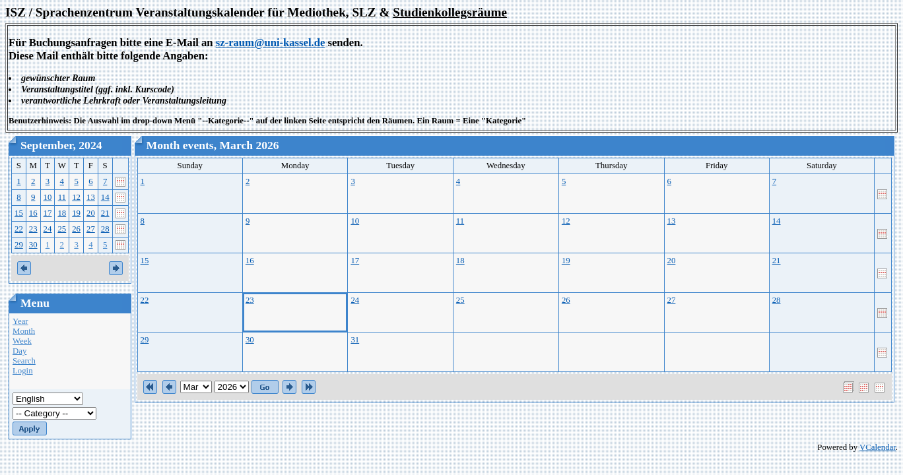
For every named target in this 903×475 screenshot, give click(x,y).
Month (24, 331)
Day (19, 351)
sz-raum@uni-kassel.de (270, 42)
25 (61, 229)
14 (105, 197)
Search (24, 360)
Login (23, 370)
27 (90, 229)
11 (62, 197)
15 (19, 213)
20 (90, 213)
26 (76, 229)
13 (90, 197)
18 (61, 213)
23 (33, 229)
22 (19, 229)
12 (76, 197)
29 (19, 244)
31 (355, 339)
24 (48, 229)
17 (48, 213)
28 (105, 229)
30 (33, 244)
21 (105, 213)
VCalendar (877, 447)
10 (48, 197)
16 (33, 213)
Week (22, 341)
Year (20, 321)
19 (76, 213)
